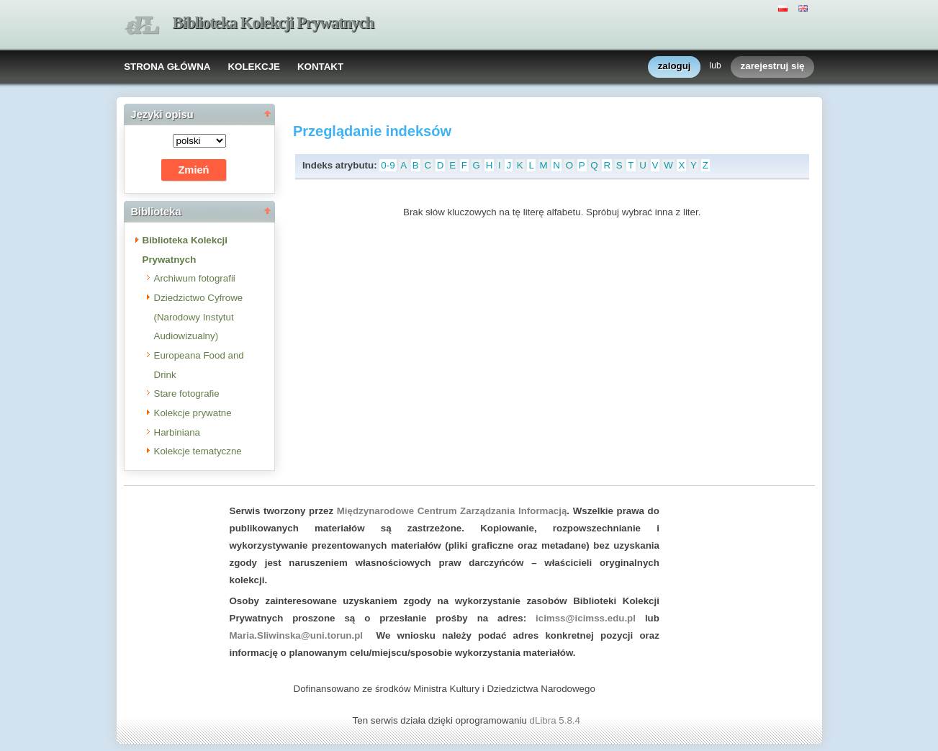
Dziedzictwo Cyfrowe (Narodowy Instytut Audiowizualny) (198, 316)
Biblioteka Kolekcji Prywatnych (273, 23)
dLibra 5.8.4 (556, 720)
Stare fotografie (187, 393)
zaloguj (674, 66)
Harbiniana (177, 432)
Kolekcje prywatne (193, 413)
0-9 (387, 165)
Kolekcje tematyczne (198, 451)
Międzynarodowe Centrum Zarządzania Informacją (452, 510)
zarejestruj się (773, 66)
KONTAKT (320, 66)
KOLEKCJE (253, 66)
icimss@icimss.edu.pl (586, 618)
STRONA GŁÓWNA (167, 66)
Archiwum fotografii (194, 278)
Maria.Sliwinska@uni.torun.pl (297, 635)
